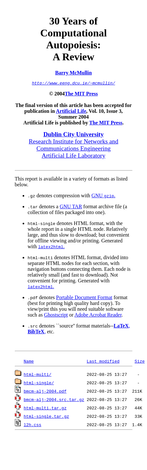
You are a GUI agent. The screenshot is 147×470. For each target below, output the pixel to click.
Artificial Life (71, 112)
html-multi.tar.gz (45, 409)
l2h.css (32, 425)
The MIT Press (81, 94)
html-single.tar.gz (46, 417)
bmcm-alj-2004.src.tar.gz (54, 400)
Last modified (103, 362)
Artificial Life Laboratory (73, 156)
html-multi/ (37, 375)
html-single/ (39, 384)
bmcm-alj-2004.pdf (45, 392)
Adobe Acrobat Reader (97, 315)
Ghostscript (56, 315)
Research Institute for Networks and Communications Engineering (73, 146)
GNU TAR (71, 207)
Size (140, 362)
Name (29, 362)
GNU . (103, 196)
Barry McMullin (73, 72)
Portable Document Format (84, 298)
